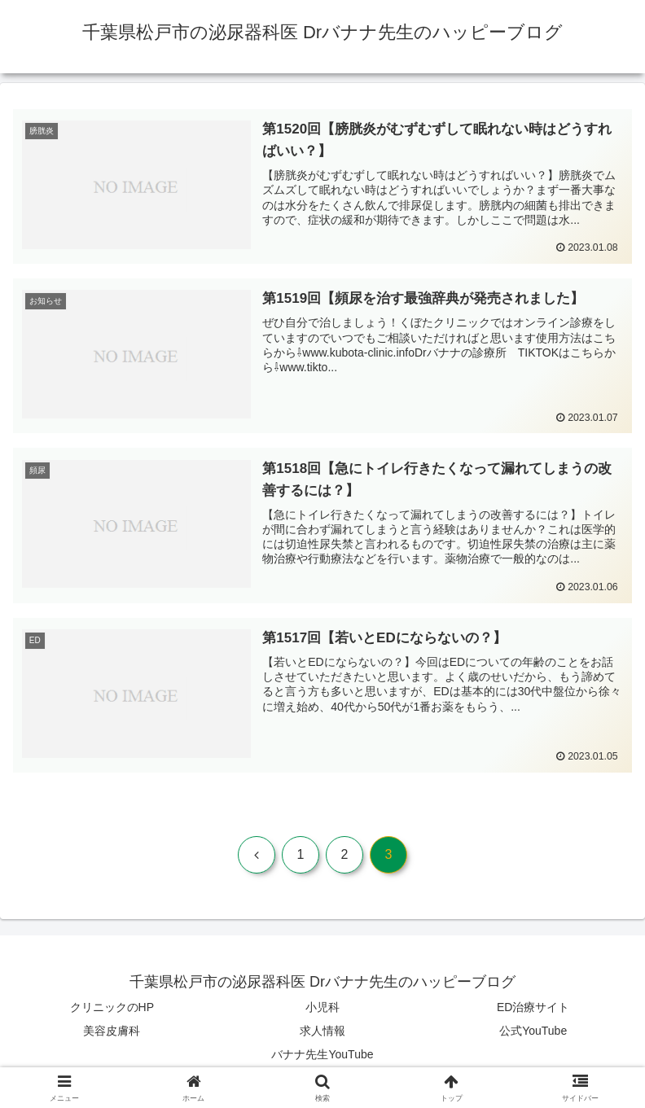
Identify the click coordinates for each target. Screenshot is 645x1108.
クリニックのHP (112, 1007)
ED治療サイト (533, 1007)
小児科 (322, 1007)
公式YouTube (533, 1031)
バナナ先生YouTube (322, 1055)
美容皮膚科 (111, 1031)
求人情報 (322, 1031)
